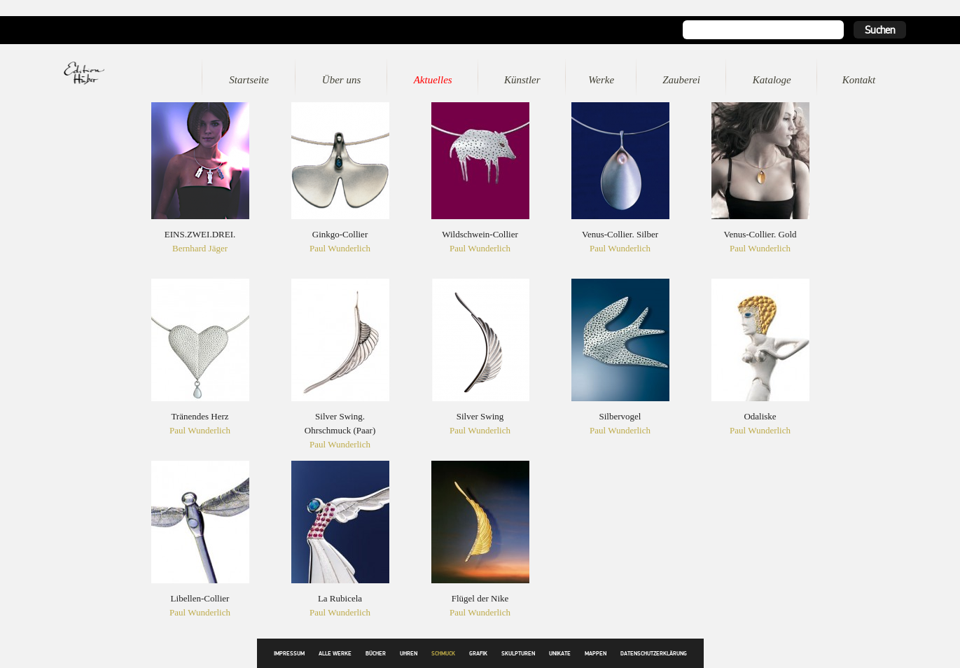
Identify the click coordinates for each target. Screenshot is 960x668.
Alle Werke (335, 654)
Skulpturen (518, 654)
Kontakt (859, 79)
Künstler (522, 79)
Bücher (376, 654)
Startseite (249, 79)
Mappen (595, 654)
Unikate (560, 654)
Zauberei (681, 79)
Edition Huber (104, 73)
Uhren (408, 654)
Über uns (341, 79)
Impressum (289, 654)
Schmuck (443, 654)
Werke (601, 79)
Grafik (478, 654)
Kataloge (772, 79)
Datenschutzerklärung (653, 654)
